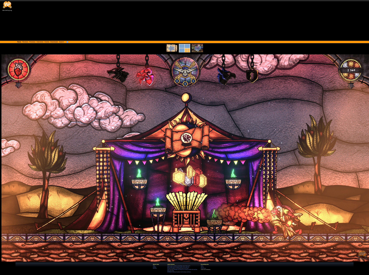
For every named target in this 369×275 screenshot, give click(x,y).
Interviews (40, 42)
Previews (32, 42)
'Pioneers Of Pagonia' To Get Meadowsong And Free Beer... (178, 268)
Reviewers (155, 268)
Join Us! (202, 267)
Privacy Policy (203, 268)
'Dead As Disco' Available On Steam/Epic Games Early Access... (179, 265)
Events (47, 42)
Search (61, 42)
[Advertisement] (184, 26)
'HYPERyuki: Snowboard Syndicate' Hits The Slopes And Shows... (179, 271)
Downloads (54, 42)
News (154, 265)
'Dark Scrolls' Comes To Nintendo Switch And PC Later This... (178, 267)
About (202, 265)
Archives (154, 267)
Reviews (25, 42)
